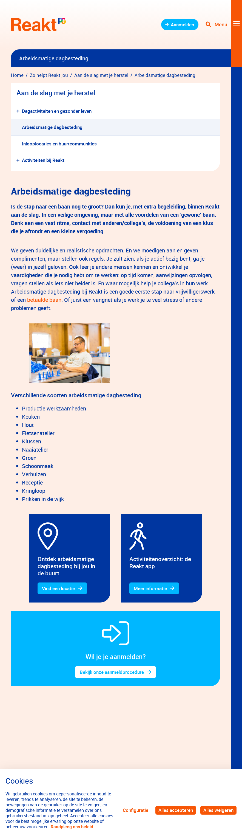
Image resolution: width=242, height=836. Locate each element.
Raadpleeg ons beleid (72, 827)
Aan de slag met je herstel (55, 92)
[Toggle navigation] (223, 24)
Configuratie (135, 810)
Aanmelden (182, 24)
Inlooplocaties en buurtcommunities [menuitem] (59, 143)
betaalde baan (44, 299)
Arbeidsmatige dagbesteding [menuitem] (52, 127)
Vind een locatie (58, 588)
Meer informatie (150, 588)
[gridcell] (69, 353)
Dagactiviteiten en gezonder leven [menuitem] (57, 111)
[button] (19, 160)
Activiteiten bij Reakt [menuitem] (43, 160)
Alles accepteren (175, 810)
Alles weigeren (218, 810)
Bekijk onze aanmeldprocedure (112, 672)
